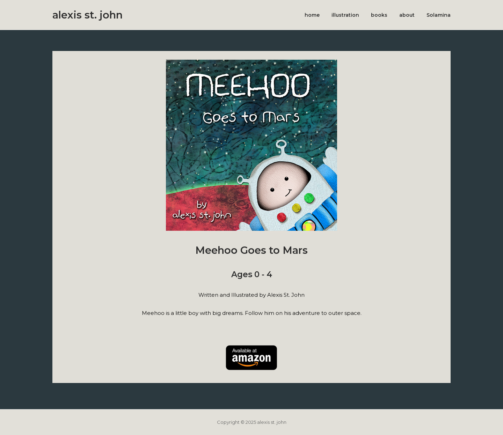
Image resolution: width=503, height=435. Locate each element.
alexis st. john (87, 15)
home (312, 15)
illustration (345, 15)
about (407, 15)
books (379, 15)
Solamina (439, 15)
